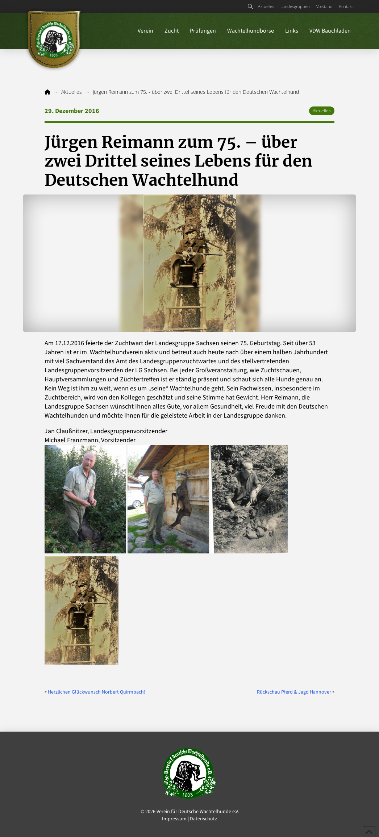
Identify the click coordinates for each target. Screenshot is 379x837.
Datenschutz (203, 819)
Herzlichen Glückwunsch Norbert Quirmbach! (96, 692)
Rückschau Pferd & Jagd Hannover (294, 692)
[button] (250, 6)
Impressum (174, 819)
